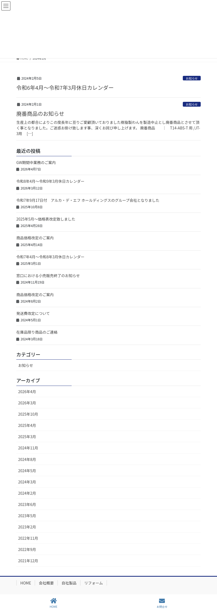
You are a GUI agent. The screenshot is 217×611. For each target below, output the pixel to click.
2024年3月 (27, 482)
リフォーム (93, 583)
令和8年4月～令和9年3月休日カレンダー (50, 181)
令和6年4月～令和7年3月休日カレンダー (65, 87)
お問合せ (162, 603)
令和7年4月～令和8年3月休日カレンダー (50, 256)
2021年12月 (28, 560)
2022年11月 (28, 538)
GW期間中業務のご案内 (36, 162)
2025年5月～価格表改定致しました (47, 219)
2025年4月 (27, 425)
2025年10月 (28, 414)
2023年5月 (27, 515)
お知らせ (192, 78)
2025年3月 (27, 436)
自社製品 (68, 583)
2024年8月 (27, 459)
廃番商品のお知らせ (40, 113)
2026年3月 (27, 402)
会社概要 (46, 583)
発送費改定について (33, 313)
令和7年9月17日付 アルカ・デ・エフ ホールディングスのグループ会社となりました (87, 200)
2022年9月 (27, 549)
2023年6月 (27, 504)
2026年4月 (27, 391)
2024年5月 (27, 470)
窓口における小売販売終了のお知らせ (48, 275)
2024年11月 (28, 447)
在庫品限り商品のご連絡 (36, 332)
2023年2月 (27, 527)
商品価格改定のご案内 (35, 237)
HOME (25, 583)
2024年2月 (27, 493)
